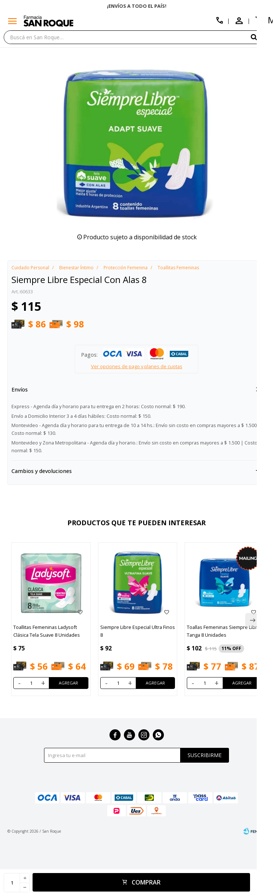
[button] (260, 36)
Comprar (146, 882)
